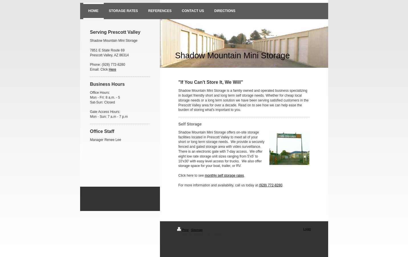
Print (183, 230)
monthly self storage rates (224, 176)
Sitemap (196, 230)
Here (112, 69)
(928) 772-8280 (270, 185)
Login (307, 229)
